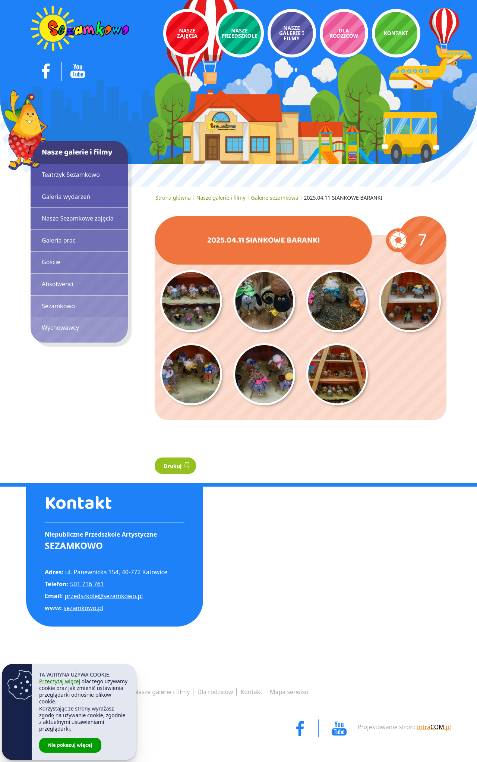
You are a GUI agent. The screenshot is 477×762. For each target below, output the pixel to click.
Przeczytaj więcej (59, 681)
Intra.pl (434, 727)
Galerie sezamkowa (274, 197)
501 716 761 (87, 584)
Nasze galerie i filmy (221, 197)
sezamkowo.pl (83, 608)
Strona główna (173, 197)
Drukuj (177, 466)
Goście (51, 262)
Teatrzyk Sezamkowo (71, 175)
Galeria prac (58, 240)
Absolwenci (57, 284)
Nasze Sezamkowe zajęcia (78, 218)
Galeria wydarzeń (66, 197)
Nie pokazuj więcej (70, 745)
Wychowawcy (60, 328)
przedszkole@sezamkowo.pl (103, 596)
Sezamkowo (58, 306)
